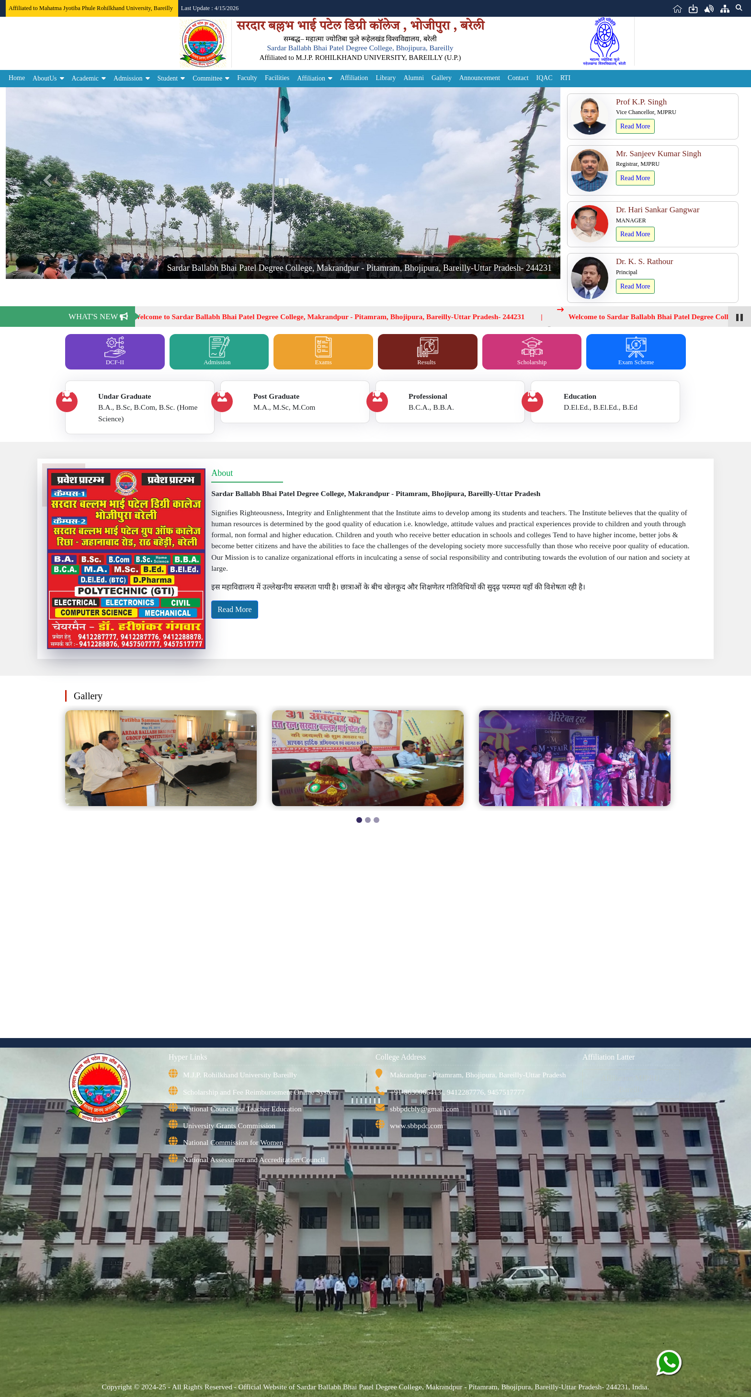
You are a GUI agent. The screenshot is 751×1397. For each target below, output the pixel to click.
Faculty (247, 77)
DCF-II (114, 351)
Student (168, 78)
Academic (85, 78)
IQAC (544, 77)
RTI (565, 77)
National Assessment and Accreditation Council (254, 1159)
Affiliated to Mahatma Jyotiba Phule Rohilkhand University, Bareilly (91, 8)
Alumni (413, 77)
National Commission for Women (233, 1142)
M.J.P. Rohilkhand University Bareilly (240, 1075)
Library (386, 77)
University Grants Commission (229, 1125)
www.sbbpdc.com (416, 1125)
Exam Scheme (636, 351)
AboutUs (45, 78)
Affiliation (311, 78)
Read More (635, 126)
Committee (207, 78)
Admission (128, 78)
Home (17, 77)
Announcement (479, 77)
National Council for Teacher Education (242, 1109)
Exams (323, 351)
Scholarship (531, 351)
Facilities (277, 77)
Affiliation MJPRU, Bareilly (631, 1084)
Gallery (442, 77)
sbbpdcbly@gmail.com (424, 1109)
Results (427, 351)
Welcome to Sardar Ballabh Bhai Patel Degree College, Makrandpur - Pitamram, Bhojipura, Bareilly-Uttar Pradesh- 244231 (334, 316)
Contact (518, 77)
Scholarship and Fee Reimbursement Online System (260, 1092)
